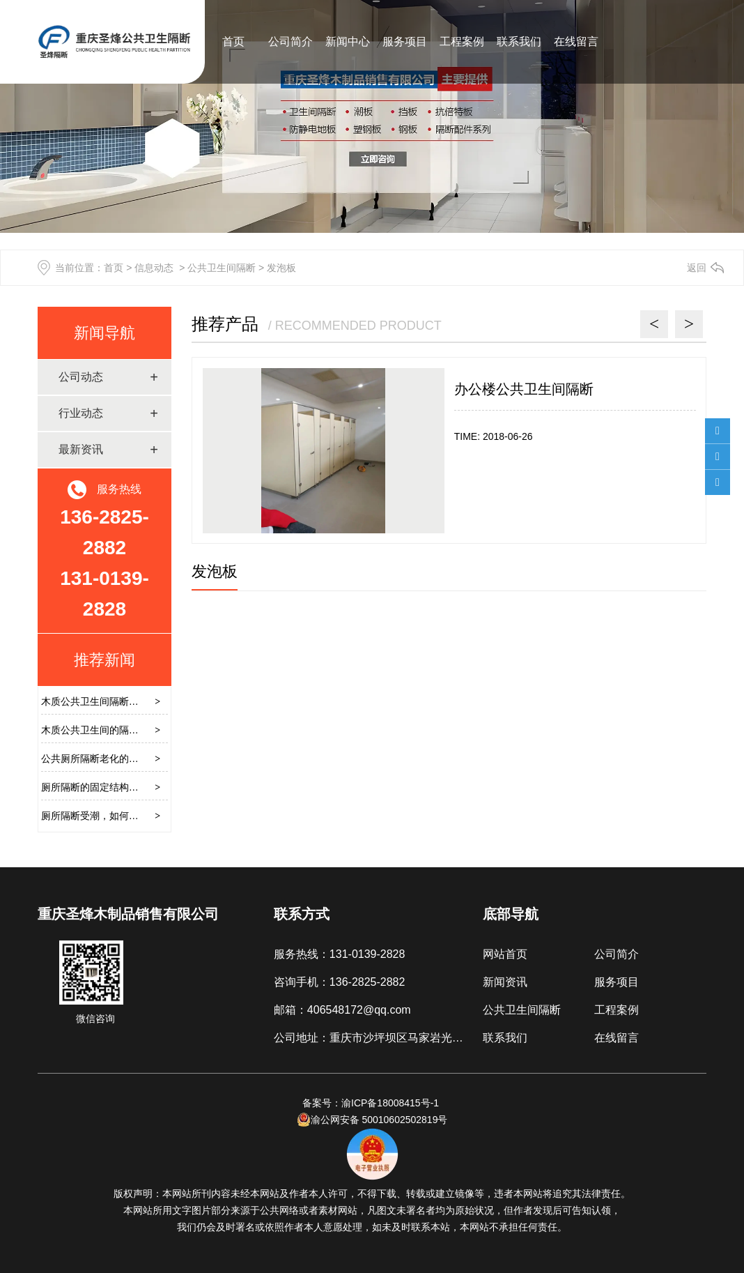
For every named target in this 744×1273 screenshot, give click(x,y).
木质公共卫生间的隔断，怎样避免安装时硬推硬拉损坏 (158, 729)
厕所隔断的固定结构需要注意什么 (114, 787)
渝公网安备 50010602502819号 (372, 1120)
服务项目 (404, 41)
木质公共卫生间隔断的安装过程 (109, 701)
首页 (233, 41)
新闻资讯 (505, 982)
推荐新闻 (104, 660)
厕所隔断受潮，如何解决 (94, 815)
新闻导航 (104, 333)
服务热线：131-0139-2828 (339, 954)
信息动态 (153, 267)
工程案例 (462, 41)
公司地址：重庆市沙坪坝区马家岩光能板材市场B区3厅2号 (417, 1038)
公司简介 (290, 41)
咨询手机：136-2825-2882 (339, 982)
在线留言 (576, 41)
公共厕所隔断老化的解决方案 (104, 758)
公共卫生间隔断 (221, 267)
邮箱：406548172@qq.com (342, 1010)
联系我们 (519, 41)
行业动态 (81, 413)
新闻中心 (347, 41)
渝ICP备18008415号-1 (391, 1102)
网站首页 (505, 954)
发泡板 (215, 571)
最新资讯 (81, 449)
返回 (696, 267)
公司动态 (81, 377)
